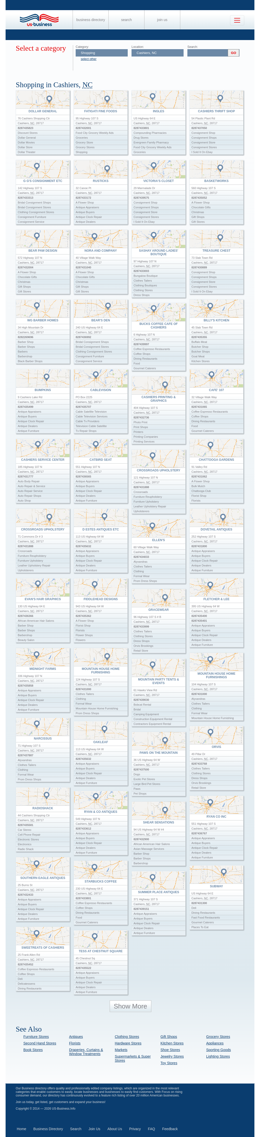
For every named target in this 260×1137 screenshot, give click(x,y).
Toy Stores (168, 1063)
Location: (138, 47)
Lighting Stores (218, 1056)
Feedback (170, 1129)
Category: (82, 47)
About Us (114, 1129)
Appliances (215, 1043)
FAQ (151, 1129)
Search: (192, 47)
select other (88, 59)
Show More (130, 1006)
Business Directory (90, 20)
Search (126, 20)
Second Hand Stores (39, 1043)
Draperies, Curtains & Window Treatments (86, 1052)
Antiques (76, 1037)
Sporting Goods (218, 1050)
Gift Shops (168, 1037)
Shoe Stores (170, 1050)
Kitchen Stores (172, 1043)
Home (21, 1129)
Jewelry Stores (172, 1056)
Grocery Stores (218, 1037)
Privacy (135, 1129)
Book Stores (33, 1050)
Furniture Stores (36, 1037)
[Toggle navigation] (237, 20)
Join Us (162, 20)
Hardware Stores (128, 1043)
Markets (121, 1050)
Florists (74, 1043)
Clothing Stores (127, 1037)
